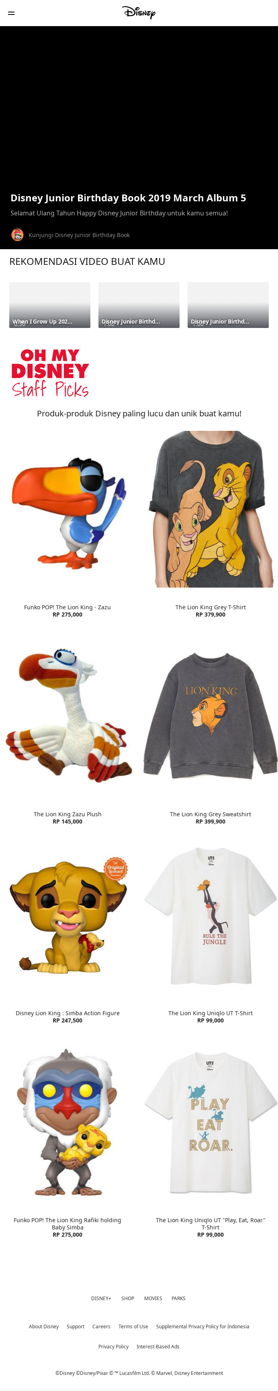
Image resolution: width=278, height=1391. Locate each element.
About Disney (44, 1326)
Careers (101, 1326)
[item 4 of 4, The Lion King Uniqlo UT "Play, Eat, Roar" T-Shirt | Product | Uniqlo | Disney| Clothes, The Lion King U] (210, 1122)
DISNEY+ (101, 1298)
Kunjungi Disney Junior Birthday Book (79, 234)
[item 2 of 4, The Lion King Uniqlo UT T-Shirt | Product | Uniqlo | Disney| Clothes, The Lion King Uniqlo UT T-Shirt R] (210, 915)
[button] (11, 13)
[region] (139, 108)
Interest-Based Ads (158, 1346)
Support (75, 1326)
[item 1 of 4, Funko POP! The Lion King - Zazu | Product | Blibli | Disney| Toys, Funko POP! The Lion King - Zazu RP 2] (67, 509)
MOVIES (153, 1298)
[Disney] (139, 13)
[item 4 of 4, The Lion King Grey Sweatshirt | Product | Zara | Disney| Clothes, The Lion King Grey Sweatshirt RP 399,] (210, 716)
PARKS (179, 1298)
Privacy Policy (113, 1346)
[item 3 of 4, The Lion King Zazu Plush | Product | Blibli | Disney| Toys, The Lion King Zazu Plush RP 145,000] (67, 716)
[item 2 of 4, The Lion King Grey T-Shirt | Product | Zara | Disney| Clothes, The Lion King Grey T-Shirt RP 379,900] (210, 509)
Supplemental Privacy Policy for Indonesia (202, 1326)
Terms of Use (133, 1326)
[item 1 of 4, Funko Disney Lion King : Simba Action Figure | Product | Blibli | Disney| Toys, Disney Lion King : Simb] (67, 915)
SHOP (127, 1298)
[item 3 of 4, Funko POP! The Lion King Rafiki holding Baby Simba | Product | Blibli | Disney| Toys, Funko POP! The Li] (67, 1122)
